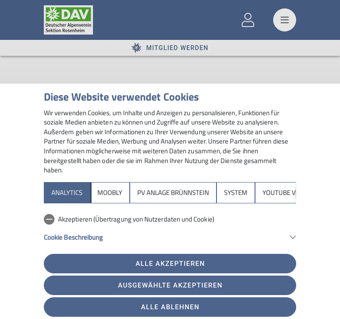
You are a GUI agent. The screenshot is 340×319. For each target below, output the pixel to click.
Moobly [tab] (109, 192)
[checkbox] (170, 219)
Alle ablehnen (170, 307)
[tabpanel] (170, 233)
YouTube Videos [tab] (288, 192)
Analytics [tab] (66, 192)
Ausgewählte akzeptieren (170, 285)
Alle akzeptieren (170, 264)
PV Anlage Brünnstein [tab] (173, 192)
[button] (170, 236)
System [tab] (235, 192)
